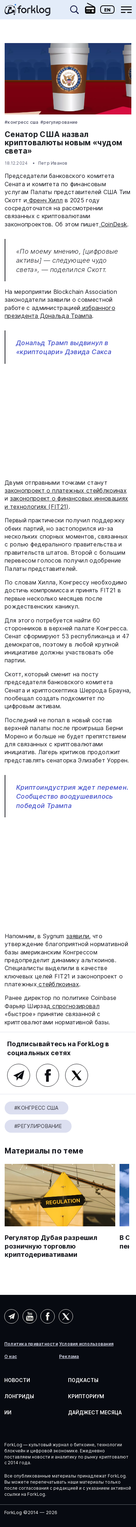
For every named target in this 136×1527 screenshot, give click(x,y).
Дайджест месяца (95, 1412)
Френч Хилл (45, 200)
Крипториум (86, 1396)
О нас (10, 1356)
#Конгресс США (22, 122)
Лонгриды (19, 1396)
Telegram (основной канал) (18, 1075)
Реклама (69, 1356)
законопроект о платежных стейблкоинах (66, 490)
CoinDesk (113, 224)
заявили (77, 936)
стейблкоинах (58, 984)
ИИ (7, 1412)
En (107, 10)
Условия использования (86, 1344)
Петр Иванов (53, 163)
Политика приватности (31, 1344)
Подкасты (83, 1380)
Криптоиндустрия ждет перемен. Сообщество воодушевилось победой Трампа (72, 796)
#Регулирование (59, 122)
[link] (27, 12)
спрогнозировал (74, 1006)
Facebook (47, 1075)
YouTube (30, 1316)
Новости (17, 1380)
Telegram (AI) (11, 1316)
